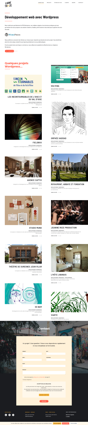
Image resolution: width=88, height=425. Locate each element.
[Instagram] (13, 415)
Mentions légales (70, 414)
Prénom (24, 351)
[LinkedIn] (6, 415)
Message (24, 369)
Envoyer (44, 401)
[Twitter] (9, 415)
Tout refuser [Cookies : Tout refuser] (66, 423)
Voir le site (37, 119)
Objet (23, 363)
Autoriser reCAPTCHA (44, 394)
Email (23, 357)
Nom (47, 351)
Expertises (41, 2)
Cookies (68, 416)
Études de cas (58, 2)
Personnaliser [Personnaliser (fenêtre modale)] (73, 423)
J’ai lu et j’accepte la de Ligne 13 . (37, 377)
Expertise (7, 13)
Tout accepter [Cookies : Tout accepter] (57, 423)
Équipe (73, 2)
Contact (80, 2)
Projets (49, 2)
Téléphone (48, 357)
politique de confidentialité (39, 377)
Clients (67, 2)
